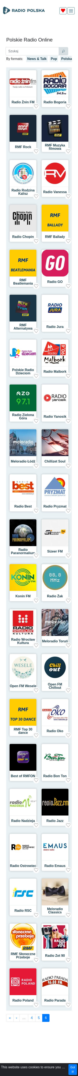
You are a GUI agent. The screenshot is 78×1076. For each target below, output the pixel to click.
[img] (71, 11)
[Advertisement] (39, 27)
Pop (54, 59)
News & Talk (37, 59)
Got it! (72, 1069)
